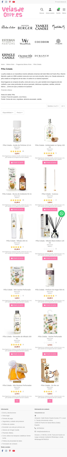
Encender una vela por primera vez (13, 427)
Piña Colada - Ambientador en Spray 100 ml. (50, 146)
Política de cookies (8, 424)
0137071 (17, 293)
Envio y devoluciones (9, 413)
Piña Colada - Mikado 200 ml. (17, 241)
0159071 (17, 389)
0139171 (50, 197)
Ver (17, 401)
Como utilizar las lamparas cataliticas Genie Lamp (16, 437)
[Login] (50, 11)
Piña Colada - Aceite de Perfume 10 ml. (17, 145)
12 (63, 106)
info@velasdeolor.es (43, 431)
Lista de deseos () (60, 1)
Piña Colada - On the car (50, 385)
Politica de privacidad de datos (12, 441)
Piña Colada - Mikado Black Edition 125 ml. (50, 242)
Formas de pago (7, 418)
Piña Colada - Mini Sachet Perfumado (17, 290)
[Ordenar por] (53, 106)
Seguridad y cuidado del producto (13, 421)
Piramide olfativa (7, 433)
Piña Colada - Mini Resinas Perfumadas (17, 385)
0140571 (50, 389)
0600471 (17, 197)
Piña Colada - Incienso (50, 194)
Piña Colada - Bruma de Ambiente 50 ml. (17, 194)
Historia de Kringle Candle (10, 430)
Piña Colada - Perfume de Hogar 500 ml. (50, 290)
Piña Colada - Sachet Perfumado (50, 336)
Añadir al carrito (17, 162)
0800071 (50, 246)
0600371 (17, 148)
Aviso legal (5, 415)
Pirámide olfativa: (6, 90)
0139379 (17, 342)
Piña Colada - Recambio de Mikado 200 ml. (17, 337)
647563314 (40, 428)
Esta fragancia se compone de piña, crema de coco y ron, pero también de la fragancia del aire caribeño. (17, 156)
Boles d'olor (17, 147)
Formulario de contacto (9, 444)
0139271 (17, 244)
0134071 (50, 150)
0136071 (50, 340)
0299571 (50, 293)
